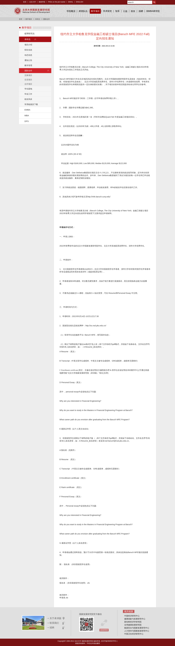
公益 (125, 11)
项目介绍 (28, 45)
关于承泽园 (55, 618)
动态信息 (28, 55)
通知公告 (28, 60)
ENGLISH (79, 2)
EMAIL (70, 2)
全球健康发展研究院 (133, 625)
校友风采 (28, 99)
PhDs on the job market (56, 2)
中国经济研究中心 (132, 616)
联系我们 (54, 623)
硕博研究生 (29, 33)
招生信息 (28, 50)
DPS (26, 121)
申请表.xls (63, 598)
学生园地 (28, 89)
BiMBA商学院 (153, 11)
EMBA (27, 110)
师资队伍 (83, 11)
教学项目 (95, 11)
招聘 (52, 627)
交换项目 (28, 75)
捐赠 (141, 11)
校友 (133, 11)
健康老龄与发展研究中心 (134, 619)
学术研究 (107, 11)
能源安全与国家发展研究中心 (136, 628)
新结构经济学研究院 (133, 622)
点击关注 (104, 630)
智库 (117, 11)
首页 (24, 2)
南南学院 (42, 2)
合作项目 (28, 84)
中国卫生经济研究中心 (133, 634)
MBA (26, 115)
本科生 (37, 19)
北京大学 (32, 2)
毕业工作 (28, 94)
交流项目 (28, 80)
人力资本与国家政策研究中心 (136, 631)
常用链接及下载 (31, 104)
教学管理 (28, 65)
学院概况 (71, 11)
